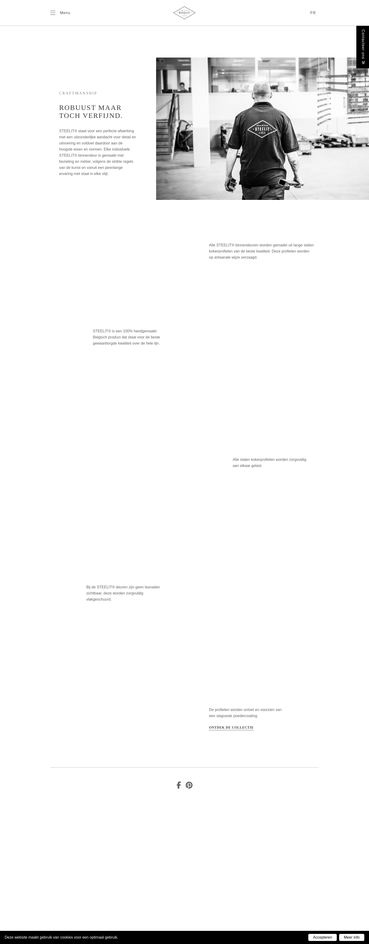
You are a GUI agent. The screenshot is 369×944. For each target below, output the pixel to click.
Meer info (352, 937)
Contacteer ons (363, 47)
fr (313, 13)
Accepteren (322, 937)
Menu (65, 13)
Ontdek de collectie (231, 727)
